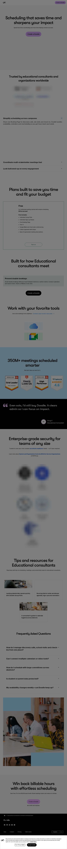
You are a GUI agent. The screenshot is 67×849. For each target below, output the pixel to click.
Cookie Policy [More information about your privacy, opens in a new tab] (33, 843)
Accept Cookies (32, 846)
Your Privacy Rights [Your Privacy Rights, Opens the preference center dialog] (20, 846)
